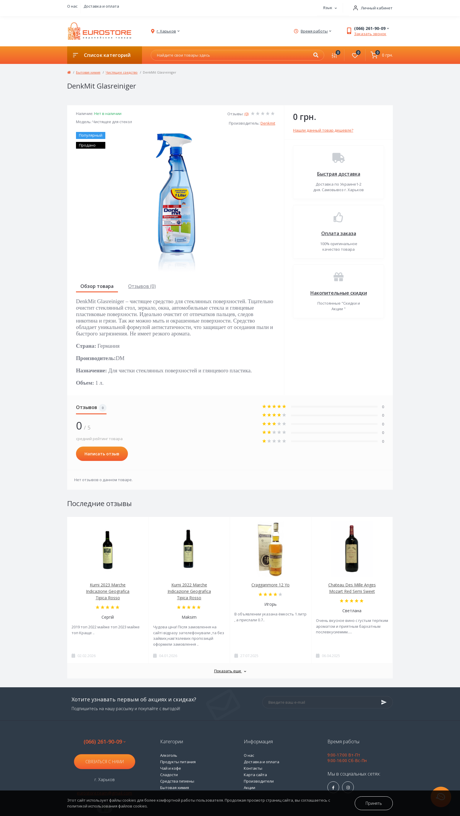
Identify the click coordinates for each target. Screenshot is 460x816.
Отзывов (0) (142, 286)
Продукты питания (178, 761)
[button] (371, 8)
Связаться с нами (104, 761)
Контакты (253, 768)
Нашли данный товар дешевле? (323, 130)
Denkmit (268, 123)
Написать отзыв (101, 454)
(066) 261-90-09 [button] (105, 741)
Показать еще (230, 671)
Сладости (169, 774)
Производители (259, 781)
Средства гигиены (177, 781)
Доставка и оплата (101, 6)
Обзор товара (97, 286)
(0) (246, 113)
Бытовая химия (88, 72)
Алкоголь (168, 755)
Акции (249, 787)
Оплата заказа (338, 233)
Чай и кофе (170, 768)
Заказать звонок (370, 33)
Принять (374, 803)
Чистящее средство (122, 72)
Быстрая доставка (338, 174)
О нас (72, 6)
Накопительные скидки (338, 293)
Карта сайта (255, 774)
